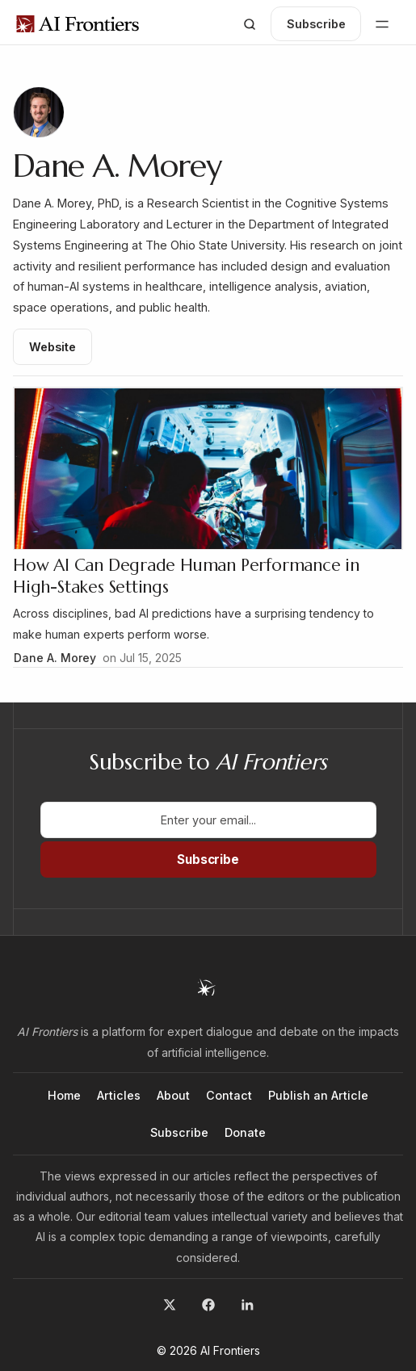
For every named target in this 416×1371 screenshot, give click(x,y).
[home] (77, 24)
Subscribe (179, 1132)
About (173, 1095)
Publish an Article (318, 1095)
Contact (229, 1095)
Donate (245, 1132)
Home (64, 1095)
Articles (119, 1095)
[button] (249, 24)
